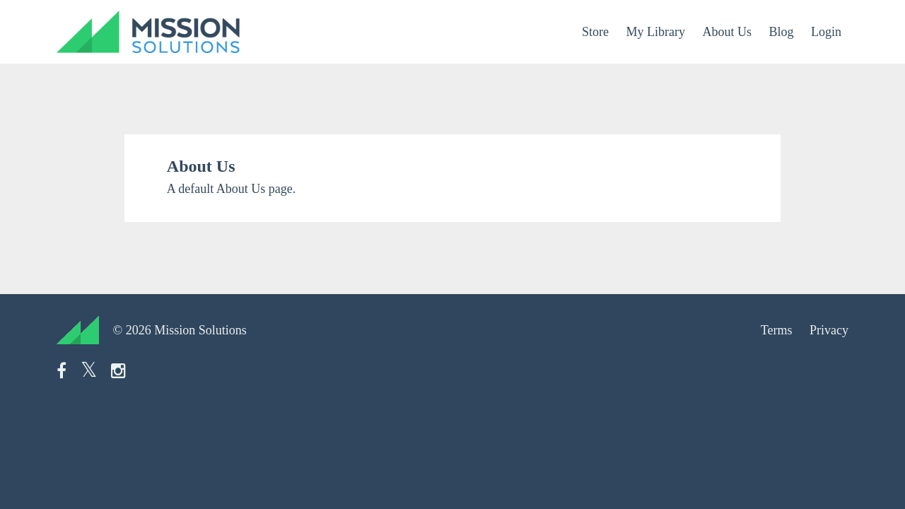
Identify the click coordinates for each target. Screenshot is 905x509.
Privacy (829, 330)
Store (595, 32)
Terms (777, 330)
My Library (655, 32)
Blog (781, 32)
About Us (727, 32)
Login (826, 32)
